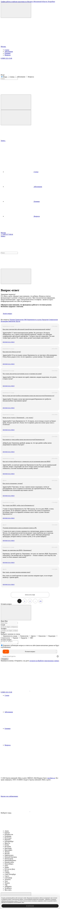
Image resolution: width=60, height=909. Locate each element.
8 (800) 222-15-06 (6, 58)
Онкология (12, 321)
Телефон (3, 628)
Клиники (7, 53)
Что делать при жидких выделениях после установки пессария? (22, 373)
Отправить (5, 659)
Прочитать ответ (9, 342)
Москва (18, 46)
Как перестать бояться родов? (12, 351)
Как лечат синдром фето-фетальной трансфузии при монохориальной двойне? (26, 329)
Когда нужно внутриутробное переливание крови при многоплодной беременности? (28, 395)
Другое (18, 321)
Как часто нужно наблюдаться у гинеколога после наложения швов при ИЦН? (26, 461)
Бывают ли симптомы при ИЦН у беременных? (17, 550)
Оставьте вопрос (6, 639)
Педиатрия (4, 321)
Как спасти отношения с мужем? (13, 483)
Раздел (3, 632)
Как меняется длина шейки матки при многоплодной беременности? (24, 439)
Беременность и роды (34, 319)
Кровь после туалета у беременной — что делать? (18, 417)
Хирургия (45, 319)
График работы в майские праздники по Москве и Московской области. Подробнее (28, 1)
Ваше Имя (4, 621)
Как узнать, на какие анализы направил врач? (16, 572)
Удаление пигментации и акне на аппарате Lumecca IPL (20, 528)
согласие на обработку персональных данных (44, 661)
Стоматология (53, 319)
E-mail (3, 625)
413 (41, 601)
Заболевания (9, 51)
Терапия (12, 319)
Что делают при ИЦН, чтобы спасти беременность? (18, 505)
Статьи (7, 50)
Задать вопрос (7, 313)
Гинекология (19, 319)
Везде (5, 77)
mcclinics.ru (51, 778)
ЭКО (25, 319)
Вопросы (7, 55)
